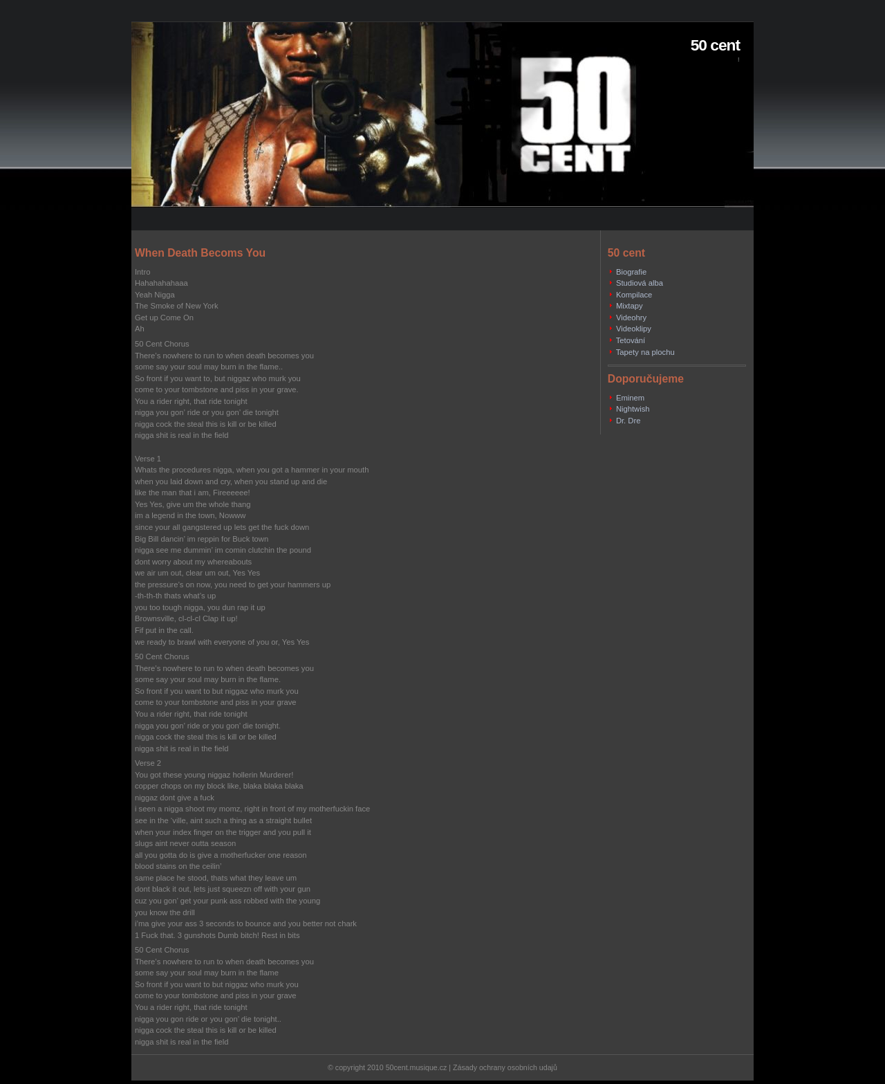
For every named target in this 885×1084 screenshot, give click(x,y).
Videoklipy (633, 328)
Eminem (630, 398)
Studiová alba (639, 283)
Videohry (631, 317)
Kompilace (634, 295)
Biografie (631, 272)
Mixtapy (629, 306)
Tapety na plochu (645, 352)
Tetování (630, 340)
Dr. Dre (628, 420)
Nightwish (633, 409)
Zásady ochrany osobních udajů (505, 1067)
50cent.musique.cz (416, 1067)
